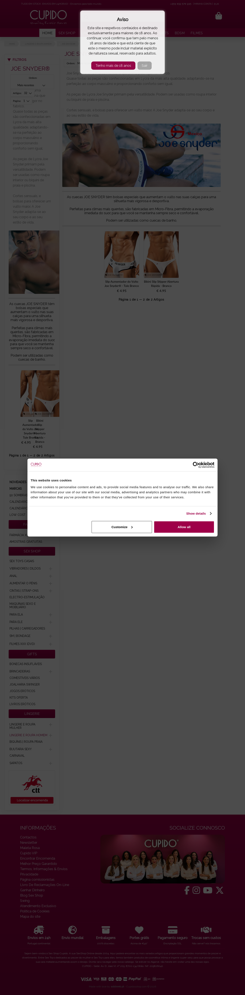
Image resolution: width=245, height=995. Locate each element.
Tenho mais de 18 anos (113, 66)
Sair (144, 66)
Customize (122, 527)
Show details (196, 513)
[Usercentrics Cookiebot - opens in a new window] (195, 465)
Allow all (184, 527)
